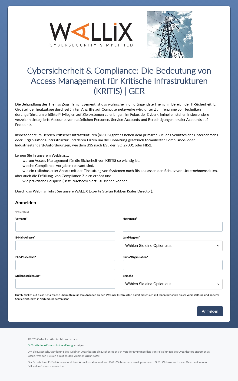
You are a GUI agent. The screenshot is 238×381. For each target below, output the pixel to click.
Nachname (129, 218)
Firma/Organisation (135, 257)
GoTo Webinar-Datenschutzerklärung (50, 345)
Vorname (20, 218)
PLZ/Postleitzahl (25, 257)
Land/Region (131, 237)
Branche (128, 276)
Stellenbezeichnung (27, 276)
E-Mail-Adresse (24, 237)
